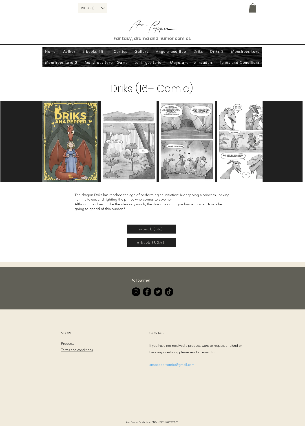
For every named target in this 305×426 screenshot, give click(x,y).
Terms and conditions (77, 350)
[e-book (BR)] (151, 229)
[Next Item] (254, 141)
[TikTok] (169, 291)
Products (67, 343)
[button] (92, 8)
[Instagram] (136, 291)
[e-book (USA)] (151, 242)
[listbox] (92, 8)
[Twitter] (158, 291)
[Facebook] (147, 291)
